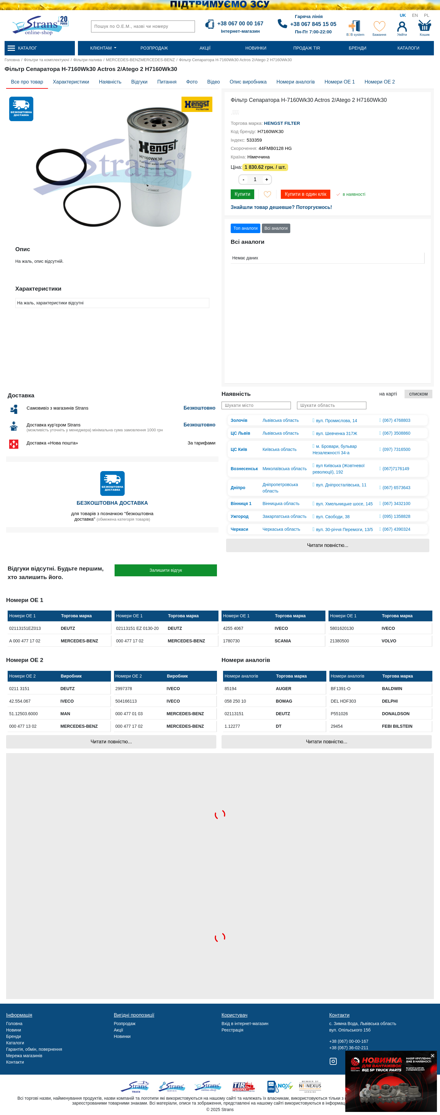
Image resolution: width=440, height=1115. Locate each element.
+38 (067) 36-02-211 (349, 1047)
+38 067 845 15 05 (313, 24)
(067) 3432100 (396, 503)
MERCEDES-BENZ (123, 60)
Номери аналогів (296, 81)
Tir (244, 1087)
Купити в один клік (305, 194)
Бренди (13, 1036)
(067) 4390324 (396, 529)
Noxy (279, 1087)
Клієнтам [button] (101, 48)
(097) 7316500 (396, 449)
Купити (242, 194)
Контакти (15, 1062)
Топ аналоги (245, 228)
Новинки (122, 1036)
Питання (167, 81)
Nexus (315, 1087)
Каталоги (15, 1042)
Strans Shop (208, 1087)
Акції (118, 1030)
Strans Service (172, 1087)
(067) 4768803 (396, 420)
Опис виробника (248, 81)
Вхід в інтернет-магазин (245, 1023)
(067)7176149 (396, 468)
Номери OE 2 (380, 81)
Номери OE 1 (339, 81)
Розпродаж (125, 1023)
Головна (12, 60)
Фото (192, 81)
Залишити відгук (165, 570)
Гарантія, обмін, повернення (34, 1049)
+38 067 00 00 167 (240, 23)
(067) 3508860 (396, 433)
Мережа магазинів (24, 1055)
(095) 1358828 (396, 516)
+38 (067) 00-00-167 (349, 1041)
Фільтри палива (87, 60)
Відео (213, 81)
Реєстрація (232, 1030)
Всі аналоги (276, 228)
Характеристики (71, 81)
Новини (13, 1030)
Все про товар (27, 81)
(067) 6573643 (396, 487)
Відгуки (139, 81)
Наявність (110, 81)
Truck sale (136, 1087)
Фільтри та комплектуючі (46, 60)
